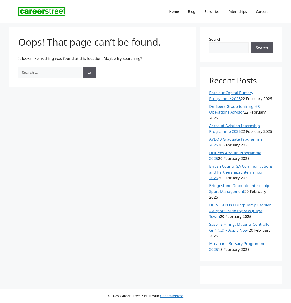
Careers (262, 11)
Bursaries (212, 11)
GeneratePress (171, 295)
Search (215, 39)
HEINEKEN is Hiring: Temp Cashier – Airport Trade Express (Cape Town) (240, 210)
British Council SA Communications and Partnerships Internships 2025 (241, 172)
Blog (191, 11)
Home (174, 11)
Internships (237, 11)
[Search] (89, 72)
